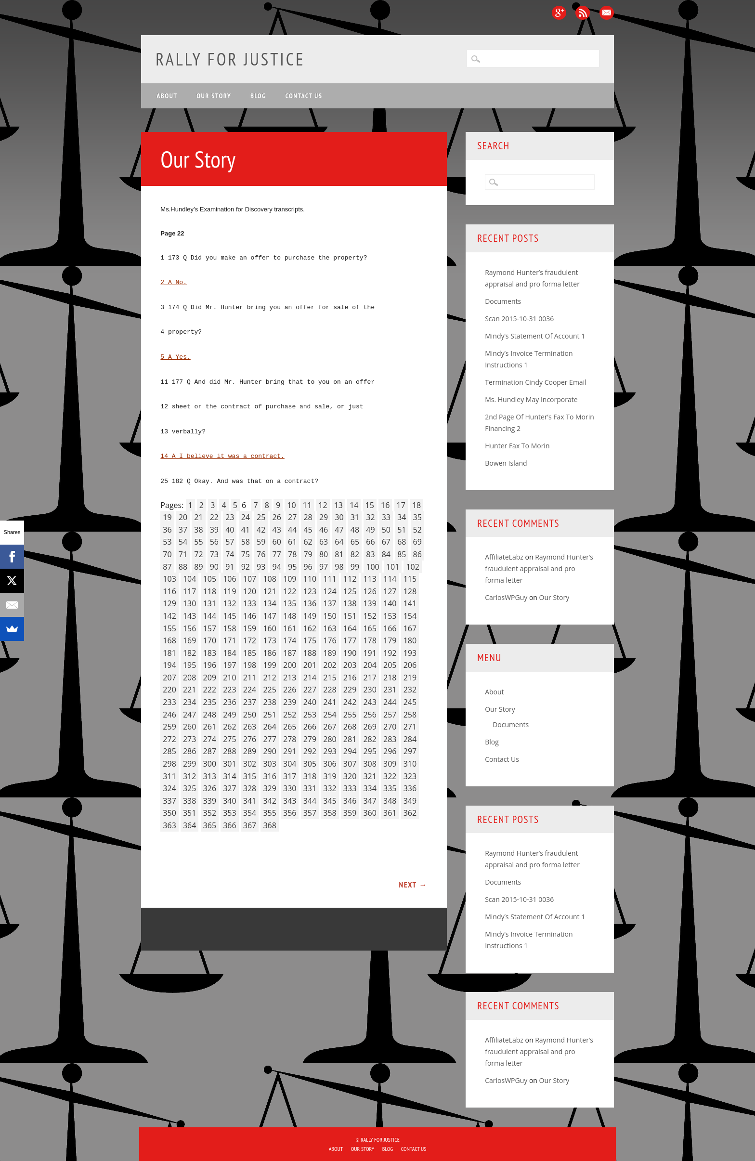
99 (355, 566)
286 (189, 751)
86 (417, 554)
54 (183, 541)
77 (277, 554)
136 (309, 603)
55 (198, 541)
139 (369, 603)
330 (289, 788)
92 (245, 566)
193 (410, 653)
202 (329, 665)
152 (369, 616)
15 (369, 505)
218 (389, 677)
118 (209, 591)
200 (289, 665)
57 (229, 541)
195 (189, 665)
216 (349, 677)
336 (410, 788)
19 (167, 517)
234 (189, 702)
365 (209, 825)
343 (289, 801)
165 (369, 628)
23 (229, 517)
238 (269, 702)
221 (189, 689)
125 (349, 591)
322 (389, 776)
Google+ (559, 13)
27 (292, 517)
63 (323, 541)
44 (292, 529)
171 (229, 640)
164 (349, 628)
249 (229, 714)
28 (307, 517)
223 (229, 689)
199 (269, 665)
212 (269, 677)
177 (349, 640)
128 (410, 591)
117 (189, 591)
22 (214, 517)
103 (169, 579)
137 (329, 603)
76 (261, 554)
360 (369, 813)
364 (189, 825)
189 (329, 653)
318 (309, 776)
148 (289, 616)
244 (389, 702)
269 (369, 726)
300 (209, 763)
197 (229, 665)
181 (169, 653)
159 (249, 628)
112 (349, 579)
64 (339, 541)
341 (249, 801)
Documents (503, 301)
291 (289, 751)
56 (214, 541)
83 (370, 554)
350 (169, 813)
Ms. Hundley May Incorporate (531, 399)
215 (329, 677)
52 (417, 529)
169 (189, 640)
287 (209, 751)
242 (349, 702)
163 (329, 628)
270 (389, 726)
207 (169, 677)
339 (209, 801)
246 (169, 714)
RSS (582, 13)
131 (209, 603)
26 (277, 517)
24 (245, 517)
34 (401, 517)
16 (385, 505)
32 (370, 517)
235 (209, 702)
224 (249, 689)
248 (209, 714)
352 (209, 813)
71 (183, 554)
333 (349, 788)
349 (410, 801)
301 (229, 763)
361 (389, 813)
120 (249, 591)
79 (307, 554)
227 (309, 689)
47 (339, 529)
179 (389, 640)
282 (369, 739)
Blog (258, 95)
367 (249, 825)
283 (389, 739)
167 (410, 628)
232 (410, 689)
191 (369, 653)
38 (198, 529)
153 (389, 616)
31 (355, 517)
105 (209, 579)
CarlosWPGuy (506, 597)
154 (410, 616)
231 (389, 689)
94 (277, 566)
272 (169, 739)
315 (249, 776)
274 (209, 739)
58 (245, 541)
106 (229, 579)
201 (309, 665)
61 (292, 541)
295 (369, 751)
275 (229, 739)
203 (349, 665)
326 (209, 788)
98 (339, 566)
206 (410, 665)
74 (229, 554)
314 (229, 776)
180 (410, 640)
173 (269, 640)
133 (249, 603)
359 (349, 813)
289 (249, 751)
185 (249, 653)
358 (329, 813)
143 (189, 616)
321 (369, 776)
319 (329, 776)
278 (289, 739)
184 (229, 653)
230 (369, 689)
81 (339, 554)
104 (189, 579)
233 (169, 702)
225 (269, 689)
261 (209, 726)
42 (261, 529)
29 (323, 517)
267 (329, 726)
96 (307, 566)
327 (229, 788)
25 (261, 517)
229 (349, 689)
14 (354, 505)
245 (410, 702)
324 (169, 788)
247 (189, 714)
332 (329, 788)
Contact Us (304, 95)
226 (289, 689)
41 (245, 529)
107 (249, 579)
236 (229, 702)
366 (229, 825)
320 (349, 776)
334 (369, 788)
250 (249, 714)
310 (410, 763)
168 (169, 640)
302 (249, 763)
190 (349, 653)
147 (269, 616)
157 (209, 628)
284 (410, 739)
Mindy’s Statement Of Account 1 (535, 335)
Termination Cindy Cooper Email (535, 382)
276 (249, 739)
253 (309, 714)
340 (229, 801)
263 (249, 726)
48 (355, 529)
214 (309, 677)
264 (269, 726)
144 (209, 616)
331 (309, 788)
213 (289, 677)
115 (410, 579)
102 (412, 566)
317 (289, 776)
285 (169, 751)
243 (369, 702)
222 (209, 689)
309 (389, 763)
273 (189, 739)
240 (309, 702)
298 (169, 763)
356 (289, 813)
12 (322, 505)
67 (386, 541)
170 (209, 640)
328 (249, 788)
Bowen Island (506, 463)
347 (369, 801)
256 (369, 714)
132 (229, 603)
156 (189, 628)
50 (386, 529)
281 (349, 739)
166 (389, 628)
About (166, 95)
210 (229, 677)
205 (389, 665)
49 (370, 529)
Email (606, 13)
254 (329, 714)
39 (214, 529)
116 (169, 591)
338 (189, 801)
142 (169, 616)
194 (169, 665)
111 (329, 579)
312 (189, 776)
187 (289, 653)
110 (309, 579)
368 (269, 825)
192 (389, 653)
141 (410, 603)
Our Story (213, 95)
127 (389, 591)
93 (261, 566)
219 (410, 677)
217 (369, 677)
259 (169, 726)
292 (309, 751)
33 (386, 517)
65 (355, 541)
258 (410, 714)
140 (389, 603)
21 (198, 517)
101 (392, 566)
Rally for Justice (230, 59)
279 (309, 739)
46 (323, 529)
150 (329, 616)
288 (229, 751)
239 (289, 702)
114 (389, 579)
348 (389, 801)
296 (389, 751)
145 (229, 616)
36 (167, 529)
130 (189, 603)
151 (349, 616)
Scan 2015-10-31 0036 (519, 318)
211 (249, 677)
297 (410, 751)
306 (329, 763)
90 (214, 566)
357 (309, 813)
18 (416, 505)
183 (209, 653)
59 (261, 541)
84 (386, 554)
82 (355, 554)
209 (209, 677)
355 (269, 813)
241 (329, 702)
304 (289, 763)
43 (277, 529)
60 (277, 541)
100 (372, 566)
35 (417, 517)
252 (289, 714)
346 (349, 801)
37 (183, 529)
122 (289, 591)
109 (289, 579)
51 (401, 529)
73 (214, 554)
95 (292, 566)
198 (249, 665)
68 (401, 541)
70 (167, 554)
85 (401, 554)
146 (249, 616)
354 (249, 813)
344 (309, 801)
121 (269, 591)
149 (309, 616)
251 (269, 714)
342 (269, 801)
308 (369, 763)
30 (339, 517)
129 (169, 603)
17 (401, 505)
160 (269, 628)
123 (309, 591)
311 (169, 776)
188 (309, 653)
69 (417, 541)
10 (291, 505)
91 (229, 566)
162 (309, 628)
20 (183, 517)
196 (209, 665)
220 (169, 689)
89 (198, 566)
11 (307, 505)
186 (269, 653)
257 (389, 714)
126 (369, 591)
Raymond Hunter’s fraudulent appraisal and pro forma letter (539, 568)
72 (198, 554)
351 (189, 813)
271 (410, 726)
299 (189, 763)
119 (229, 591)
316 (269, 776)
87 (167, 566)
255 (349, 714)
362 (410, 813)
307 (349, 763)
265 (289, 726)
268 (349, 726)
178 (369, 640)
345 (329, 801)
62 (307, 541)
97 (323, 566)
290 (269, 751)
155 (169, 628)
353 (229, 813)
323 (410, 776)
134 (269, 603)
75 (245, 554)
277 (269, 739)
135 (289, 603)
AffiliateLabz (504, 556)
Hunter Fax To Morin (517, 445)
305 (309, 763)
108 (269, 579)
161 (289, 628)
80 (323, 554)
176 (329, 640)
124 (329, 591)
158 (229, 628)
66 (370, 541)
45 (307, 529)
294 (349, 751)
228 (329, 689)
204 (369, 665)
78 (292, 554)
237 (249, 702)
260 (189, 726)
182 (189, 653)
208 (189, 677)
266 (309, 726)
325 (189, 788)
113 (369, 579)
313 (209, 776)
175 (309, 640)
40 (229, 529)
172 (249, 640)
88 (183, 566)
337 (169, 801)
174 (289, 640)
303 (269, 763)
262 (229, 726)
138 (349, 603)
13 (338, 505)
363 (169, 825)
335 (389, 788)
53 (167, 541)
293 (329, 751)
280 (329, 739)
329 (269, 788)
